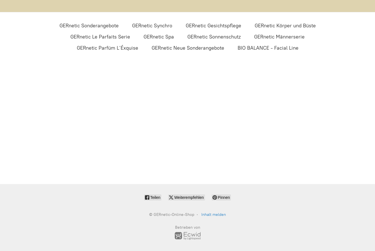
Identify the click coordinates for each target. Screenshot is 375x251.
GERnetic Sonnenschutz (214, 37)
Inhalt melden (213, 214)
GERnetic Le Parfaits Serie (100, 37)
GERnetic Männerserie (279, 37)
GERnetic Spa (159, 37)
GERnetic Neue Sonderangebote (188, 48)
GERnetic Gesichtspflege (213, 26)
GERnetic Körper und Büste (285, 26)
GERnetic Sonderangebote (89, 26)
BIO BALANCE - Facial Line (268, 48)
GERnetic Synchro (152, 26)
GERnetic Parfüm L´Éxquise (107, 48)
